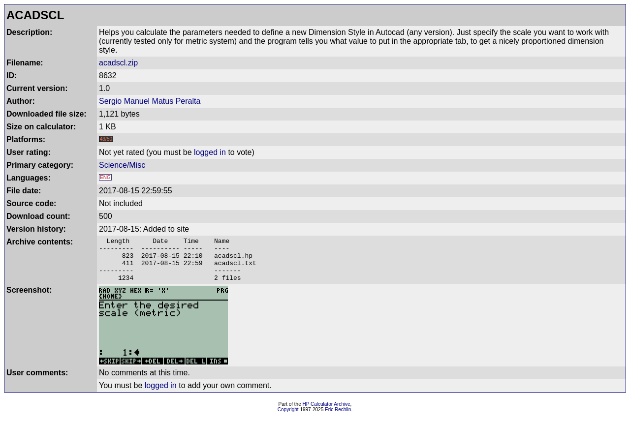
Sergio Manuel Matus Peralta (149, 101)
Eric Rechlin (338, 418)
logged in (210, 152)
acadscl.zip (118, 63)
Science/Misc (122, 165)
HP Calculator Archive (326, 413)
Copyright (288, 418)
